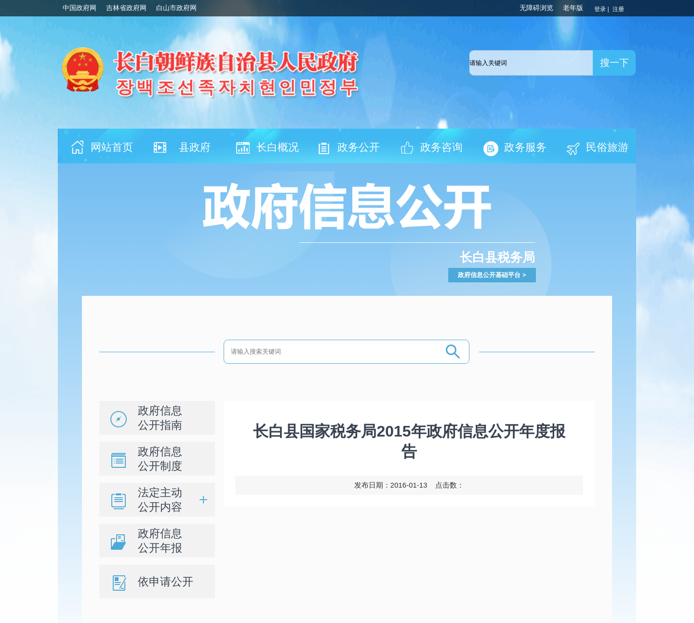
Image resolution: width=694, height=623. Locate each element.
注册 (619, 9)
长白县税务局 (497, 257)
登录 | (602, 9)
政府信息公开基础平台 (489, 274)
